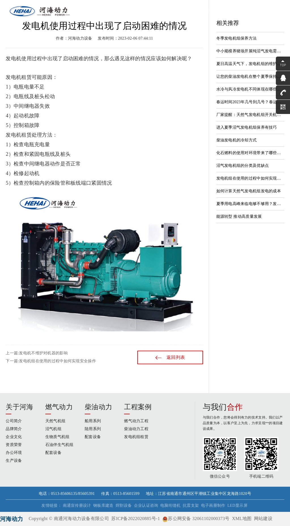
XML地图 (241, 518)
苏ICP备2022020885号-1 (135, 518)
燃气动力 (59, 407)
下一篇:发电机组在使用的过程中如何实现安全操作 (51, 361)
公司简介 (14, 421)
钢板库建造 (103, 505)
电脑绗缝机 (170, 505)
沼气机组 (53, 429)
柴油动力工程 (136, 429)
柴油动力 (98, 407)
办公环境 (14, 452)
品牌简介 (14, 429)
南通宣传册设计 (77, 505)
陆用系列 (93, 429)
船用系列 (93, 421)
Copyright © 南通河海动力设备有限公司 (69, 518)
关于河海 (19, 407)
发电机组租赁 (136, 437)
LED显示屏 (237, 505)
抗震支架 (191, 505)
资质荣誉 (14, 445)
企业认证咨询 (146, 505)
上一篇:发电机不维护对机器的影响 (36, 353)
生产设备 (14, 460)
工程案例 (138, 407)
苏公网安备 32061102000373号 (195, 518)
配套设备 (53, 452)
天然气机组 (55, 421)
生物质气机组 (57, 437)
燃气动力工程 (136, 421)
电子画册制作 (213, 505)
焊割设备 (124, 505)
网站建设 (263, 518)
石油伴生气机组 (59, 445)
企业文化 (14, 437)
